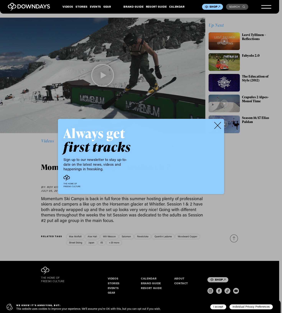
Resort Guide (156, 7)
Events (95, 7)
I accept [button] (218, 306)
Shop (215, 7)
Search (237, 7)
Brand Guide (133, 7)
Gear (107, 7)
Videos (67, 7)
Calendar (177, 7)
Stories (82, 7)
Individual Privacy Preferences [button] (251, 306)
